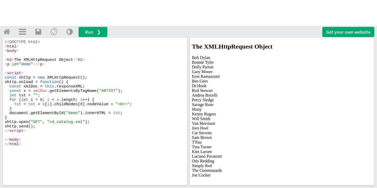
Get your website (348, 32)
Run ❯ (93, 32)
